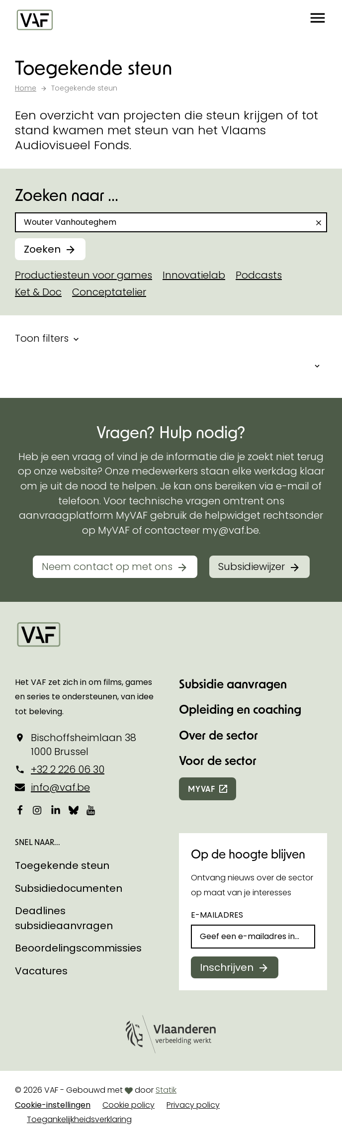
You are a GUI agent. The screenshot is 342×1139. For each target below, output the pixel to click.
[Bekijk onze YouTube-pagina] (91, 809)
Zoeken (42, 249)
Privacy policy (193, 1105)
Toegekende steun (62, 865)
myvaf (201, 788)
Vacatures (41, 971)
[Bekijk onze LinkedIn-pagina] (56, 809)
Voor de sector (217, 760)
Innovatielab (194, 275)
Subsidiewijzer (251, 566)
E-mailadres (217, 915)
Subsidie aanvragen (233, 683)
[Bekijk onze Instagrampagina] (38, 809)
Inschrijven (227, 967)
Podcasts (259, 275)
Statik (166, 1090)
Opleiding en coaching (240, 709)
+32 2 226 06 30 (67, 769)
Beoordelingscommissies (78, 948)
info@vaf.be (60, 787)
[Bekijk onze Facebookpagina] (20, 809)
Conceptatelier (109, 292)
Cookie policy (128, 1105)
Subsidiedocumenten (68, 888)
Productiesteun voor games (83, 275)
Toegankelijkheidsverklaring (79, 1119)
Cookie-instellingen (52, 1105)
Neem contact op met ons (107, 566)
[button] (317, 19)
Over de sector (218, 735)
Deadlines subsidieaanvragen (64, 918)
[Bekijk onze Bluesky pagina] (74, 809)
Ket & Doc (38, 292)
